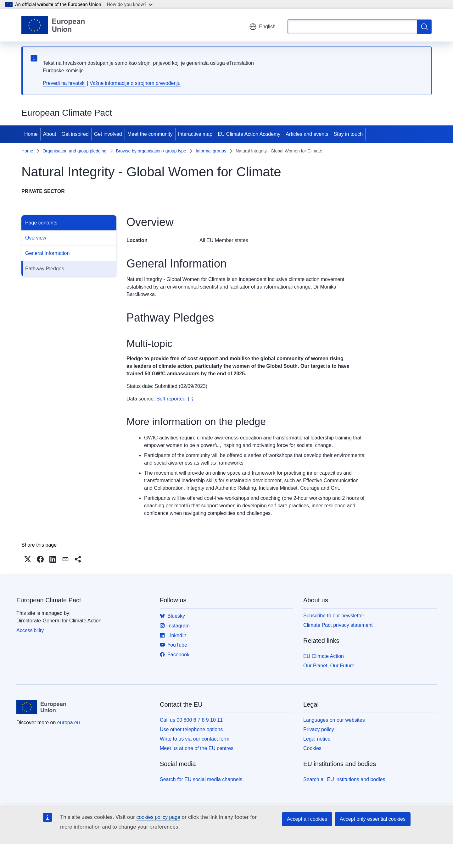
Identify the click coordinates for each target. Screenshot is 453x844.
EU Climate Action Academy (249, 134)
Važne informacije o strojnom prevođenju (135, 83)
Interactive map (195, 134)
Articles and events (307, 134)
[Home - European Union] (53, 25)
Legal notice (316, 739)
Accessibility (30, 630)
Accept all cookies (307, 819)
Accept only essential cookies (372, 819)
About (49, 134)
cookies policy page (158, 817)
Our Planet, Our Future (329, 665)
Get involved (108, 134)
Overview (35, 237)
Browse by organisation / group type (151, 150)
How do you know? (130, 4)
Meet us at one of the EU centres (196, 748)
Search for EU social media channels (201, 779)
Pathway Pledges (44, 268)
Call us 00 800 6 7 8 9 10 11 (191, 720)
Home (31, 134)
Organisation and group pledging (74, 150)
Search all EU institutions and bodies (344, 779)
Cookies (312, 748)
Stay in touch (348, 134)
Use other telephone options (191, 729)
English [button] (262, 26)
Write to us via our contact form (194, 739)
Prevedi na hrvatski (64, 83)
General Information (47, 253)
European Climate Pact (48, 600)
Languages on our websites (334, 720)
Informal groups (211, 150)
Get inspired (75, 134)
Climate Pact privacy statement (338, 625)
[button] (28, 559)
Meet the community (150, 134)
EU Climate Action (323, 656)
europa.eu (68, 722)
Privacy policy (318, 729)
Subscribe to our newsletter (333, 615)
